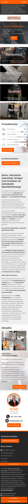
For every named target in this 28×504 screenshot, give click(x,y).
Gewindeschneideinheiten (8, 305)
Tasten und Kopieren (7, 217)
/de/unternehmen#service (14, 111)
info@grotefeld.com (16, 421)
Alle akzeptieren (14, 498)
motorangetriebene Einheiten (18, 197)
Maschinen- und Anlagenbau (9, 266)
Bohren (15, 215)
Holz (3, 243)
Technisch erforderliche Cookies (9, 494)
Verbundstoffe (5, 245)
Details (14, 38)
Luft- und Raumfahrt (20, 264)
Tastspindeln (5, 313)
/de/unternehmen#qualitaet (14, 92)
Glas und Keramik (21, 262)
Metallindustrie (21, 266)
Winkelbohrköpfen (15, 315)
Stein (20, 243)
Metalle (13, 243)
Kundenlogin (4, 458)
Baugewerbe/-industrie (8, 268)
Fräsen (19, 215)
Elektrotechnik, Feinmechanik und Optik (12, 260)
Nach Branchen (11, 129)
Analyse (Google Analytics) (8, 495)
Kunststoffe (8, 243)
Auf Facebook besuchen (8, 450)
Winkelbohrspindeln (7, 317)
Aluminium (21, 239)
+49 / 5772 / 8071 (16, 416)
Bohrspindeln (5, 303)
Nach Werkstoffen (12, 134)
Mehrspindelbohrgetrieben (15, 307)
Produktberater (10, 124)
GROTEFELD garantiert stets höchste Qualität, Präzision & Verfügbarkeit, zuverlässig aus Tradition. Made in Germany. (14, 12)
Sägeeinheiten (15, 309)
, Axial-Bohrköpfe (15, 299)
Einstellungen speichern (14, 501)
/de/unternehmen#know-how (14, 74)
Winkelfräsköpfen (17, 317)
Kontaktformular (15, 425)
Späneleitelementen (17, 311)
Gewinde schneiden (18, 217)
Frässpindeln (20, 303)
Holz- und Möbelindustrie (8, 264)
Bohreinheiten (11, 301)
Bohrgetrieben (19, 301)
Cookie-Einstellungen (14, 464)
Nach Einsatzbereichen (13, 139)
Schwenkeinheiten (6, 311)
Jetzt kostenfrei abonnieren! (10, 163)
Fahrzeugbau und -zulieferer (9, 262)
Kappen (4, 218)
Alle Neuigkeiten (20, 387)
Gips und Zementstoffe (17, 241)
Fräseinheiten (12, 303)
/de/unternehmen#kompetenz (14, 55)
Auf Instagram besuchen (7, 453)
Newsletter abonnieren (7, 455)
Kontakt (14, 409)
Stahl (17, 243)
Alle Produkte (8, 150)
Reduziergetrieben (6, 309)
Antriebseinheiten (6, 299)
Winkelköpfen (5, 319)
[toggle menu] (24, 2)
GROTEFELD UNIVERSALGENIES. (10, 355)
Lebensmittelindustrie (19, 268)
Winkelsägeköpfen (16, 319)
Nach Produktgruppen (13, 144)
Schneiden (12, 218)
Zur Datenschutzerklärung (7, 490)
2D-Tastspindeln (16, 297)
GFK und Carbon (6, 241)
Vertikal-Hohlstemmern (15, 313)
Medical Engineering (9, 270)
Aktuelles (7, 327)
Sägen (23, 215)
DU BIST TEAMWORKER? (14, 26)
